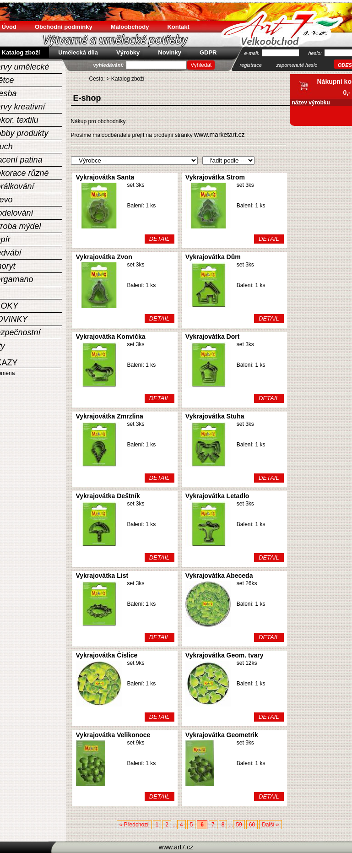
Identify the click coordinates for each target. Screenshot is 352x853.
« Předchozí (134, 824)
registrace (251, 65)
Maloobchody (130, 26)
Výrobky (128, 52)
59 (239, 824)
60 (252, 824)
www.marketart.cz (219, 134)
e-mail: (252, 53)
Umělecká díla (78, 52)
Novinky (169, 52)
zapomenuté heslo (297, 65)
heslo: (316, 53)
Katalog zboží (128, 79)
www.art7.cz (176, 847)
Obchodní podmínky (63, 26)
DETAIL (159, 238)
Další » (270, 824)
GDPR (208, 52)
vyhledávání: (109, 65)
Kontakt (178, 26)
